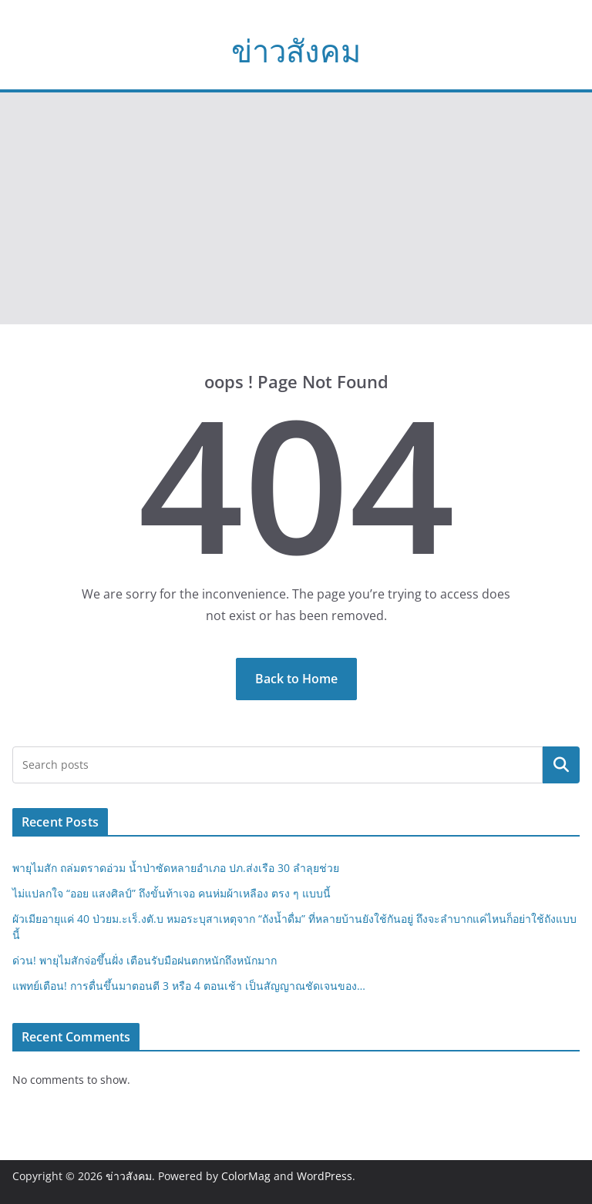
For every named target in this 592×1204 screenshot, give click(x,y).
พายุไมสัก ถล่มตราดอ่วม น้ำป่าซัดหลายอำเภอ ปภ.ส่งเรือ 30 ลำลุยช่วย (175, 867)
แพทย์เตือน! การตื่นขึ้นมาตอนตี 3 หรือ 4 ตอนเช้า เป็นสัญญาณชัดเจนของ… (188, 985)
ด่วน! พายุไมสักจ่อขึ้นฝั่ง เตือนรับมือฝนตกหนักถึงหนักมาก (144, 960)
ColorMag (246, 1176)
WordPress (324, 1176)
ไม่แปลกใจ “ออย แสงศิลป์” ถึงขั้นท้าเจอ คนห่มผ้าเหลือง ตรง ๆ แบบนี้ (171, 893)
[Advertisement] (296, 209)
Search (561, 764)
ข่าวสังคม (296, 50)
